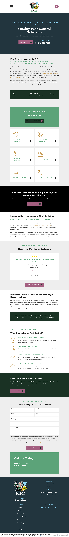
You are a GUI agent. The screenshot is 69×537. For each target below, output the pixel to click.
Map (48, 486)
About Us (20, 510)
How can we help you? (15, 427)
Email (37, 413)
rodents (56, 73)
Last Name (38, 408)
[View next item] (37, 275)
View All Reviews (34, 284)
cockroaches (42, 225)
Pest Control (20, 513)
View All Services (34, 121)
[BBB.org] (52, 507)
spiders (51, 73)
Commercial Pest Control (20, 516)
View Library (34, 204)
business (17, 69)
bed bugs (46, 73)
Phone (12, 413)
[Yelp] (45, 507)
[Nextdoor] (55, 507)
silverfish (49, 225)
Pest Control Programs (20, 523)
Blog (20, 529)
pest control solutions (15, 77)
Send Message (34, 448)
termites (36, 225)
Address (12, 418)
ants (43, 73)
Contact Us (26, 42)
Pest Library (20, 520)
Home (20, 507)
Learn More (17, 391)
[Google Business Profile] (42, 507)
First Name (13, 408)
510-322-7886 (44, 43)
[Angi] (48, 507)
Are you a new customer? (16, 423)
